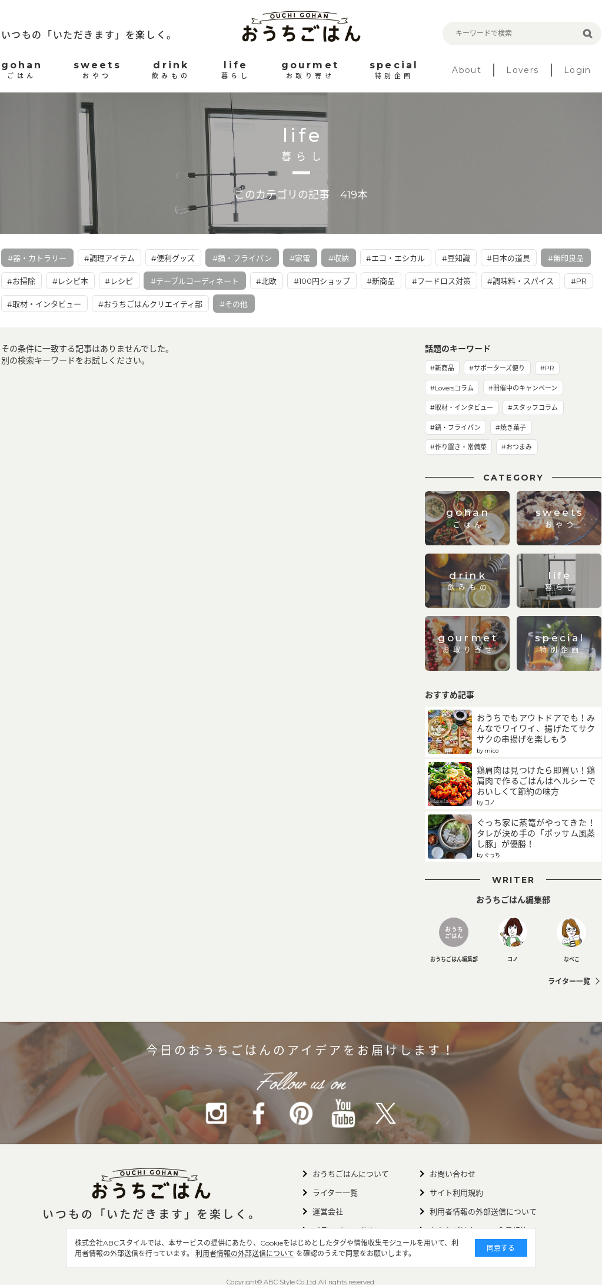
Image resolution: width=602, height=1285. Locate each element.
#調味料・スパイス (520, 281)
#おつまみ (516, 447)
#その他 (233, 304)
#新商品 (381, 281)
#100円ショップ (322, 281)
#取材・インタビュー (44, 304)
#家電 (300, 258)
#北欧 (266, 281)
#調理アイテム (109, 258)
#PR (579, 281)
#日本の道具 (508, 258)
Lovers (522, 70)
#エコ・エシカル (395, 258)
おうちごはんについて (350, 1173)
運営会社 (327, 1211)
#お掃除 (21, 281)
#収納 (338, 258)
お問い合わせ (452, 1173)
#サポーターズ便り (497, 368)
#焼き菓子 (510, 427)
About (466, 70)
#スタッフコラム (533, 407)
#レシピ (119, 281)
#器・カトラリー (37, 258)
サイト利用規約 (456, 1192)
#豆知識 (456, 258)
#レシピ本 (70, 281)
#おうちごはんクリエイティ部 (150, 304)
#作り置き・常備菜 (458, 447)
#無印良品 (566, 258)
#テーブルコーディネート (195, 281)
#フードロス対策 (441, 281)
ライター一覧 (569, 981)
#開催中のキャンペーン (522, 388)
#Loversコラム (452, 388)
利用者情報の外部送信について (245, 1253)
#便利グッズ (173, 258)
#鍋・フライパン (242, 258)
